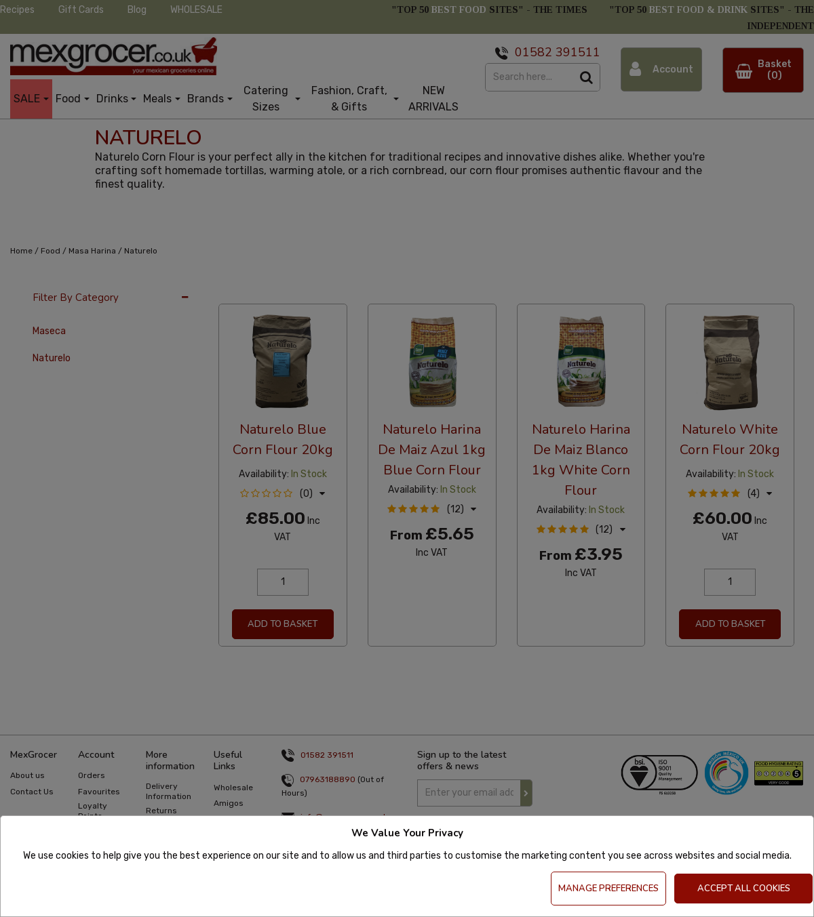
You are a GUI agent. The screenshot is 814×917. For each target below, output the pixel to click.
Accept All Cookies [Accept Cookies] (743, 888)
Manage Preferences (608, 888)
